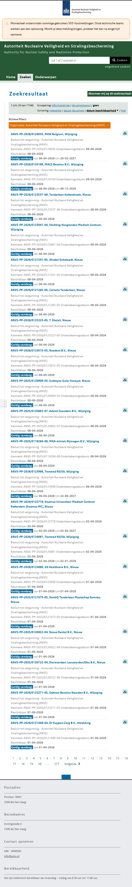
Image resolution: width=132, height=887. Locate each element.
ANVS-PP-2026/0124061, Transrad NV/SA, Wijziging (59, 549)
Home (10, 77)
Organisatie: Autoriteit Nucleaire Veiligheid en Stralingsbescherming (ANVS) (57, 125)
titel (123, 110)
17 (14, 764)
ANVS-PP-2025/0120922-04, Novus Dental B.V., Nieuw (59, 644)
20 (40, 764)
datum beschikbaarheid (101, 110)
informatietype (61, 105)
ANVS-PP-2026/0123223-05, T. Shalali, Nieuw (59, 332)
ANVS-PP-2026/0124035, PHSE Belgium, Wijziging (59, 146)
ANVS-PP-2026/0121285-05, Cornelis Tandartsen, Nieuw (59, 302)
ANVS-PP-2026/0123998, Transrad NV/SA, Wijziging (59, 484)
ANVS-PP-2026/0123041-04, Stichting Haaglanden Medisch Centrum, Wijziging (59, 239)
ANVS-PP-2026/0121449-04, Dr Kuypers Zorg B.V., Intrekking (59, 735)
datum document (74, 110)
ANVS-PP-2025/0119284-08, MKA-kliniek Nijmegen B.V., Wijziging (59, 453)
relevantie (55, 110)
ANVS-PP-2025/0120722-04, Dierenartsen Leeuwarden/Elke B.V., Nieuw (59, 674)
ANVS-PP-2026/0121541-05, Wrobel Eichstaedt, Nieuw (59, 272)
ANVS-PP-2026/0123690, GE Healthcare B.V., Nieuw (59, 579)
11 (84, 758)
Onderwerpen (45, 77)
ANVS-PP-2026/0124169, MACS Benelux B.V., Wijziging (59, 176)
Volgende (70, 764)
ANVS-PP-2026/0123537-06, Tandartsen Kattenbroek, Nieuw (59, 207)
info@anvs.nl (11, 856)
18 (23, 764)
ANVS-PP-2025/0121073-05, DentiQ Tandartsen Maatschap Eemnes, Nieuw (59, 612)
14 (109, 758)
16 (126, 758)
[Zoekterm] (79, 60)
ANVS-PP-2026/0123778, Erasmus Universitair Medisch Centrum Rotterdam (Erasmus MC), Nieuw (59, 516)
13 (100, 758)
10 (75, 758)
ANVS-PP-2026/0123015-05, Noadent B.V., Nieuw (59, 363)
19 (31, 764)
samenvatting (125, 133)
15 (117, 758)
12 (92, 758)
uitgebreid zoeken (117, 66)
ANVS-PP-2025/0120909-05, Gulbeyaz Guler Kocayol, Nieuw (59, 393)
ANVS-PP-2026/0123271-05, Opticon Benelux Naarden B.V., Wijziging (59, 705)
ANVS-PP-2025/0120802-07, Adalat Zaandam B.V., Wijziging (59, 423)
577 (56, 764)
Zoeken (122, 60)
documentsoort (81, 105)
